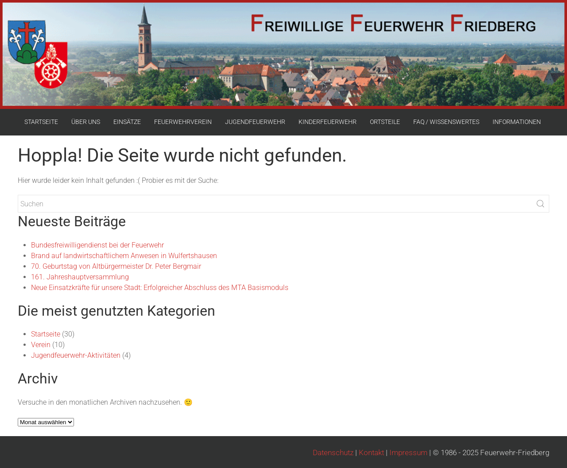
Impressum (408, 452)
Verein (40, 344)
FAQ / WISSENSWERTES (446, 121)
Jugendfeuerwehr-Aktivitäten (75, 355)
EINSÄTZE (127, 121)
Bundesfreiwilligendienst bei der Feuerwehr (97, 245)
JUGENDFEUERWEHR (255, 121)
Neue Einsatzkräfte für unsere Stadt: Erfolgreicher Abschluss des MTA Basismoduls (159, 287)
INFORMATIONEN (517, 121)
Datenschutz (333, 452)
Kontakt (371, 452)
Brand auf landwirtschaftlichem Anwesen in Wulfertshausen (124, 255)
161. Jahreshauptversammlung (80, 277)
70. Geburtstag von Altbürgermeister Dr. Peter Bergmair (116, 266)
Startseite (45, 334)
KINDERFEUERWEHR (328, 121)
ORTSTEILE (385, 121)
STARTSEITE (41, 121)
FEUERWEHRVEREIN (183, 121)
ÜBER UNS (85, 121)
